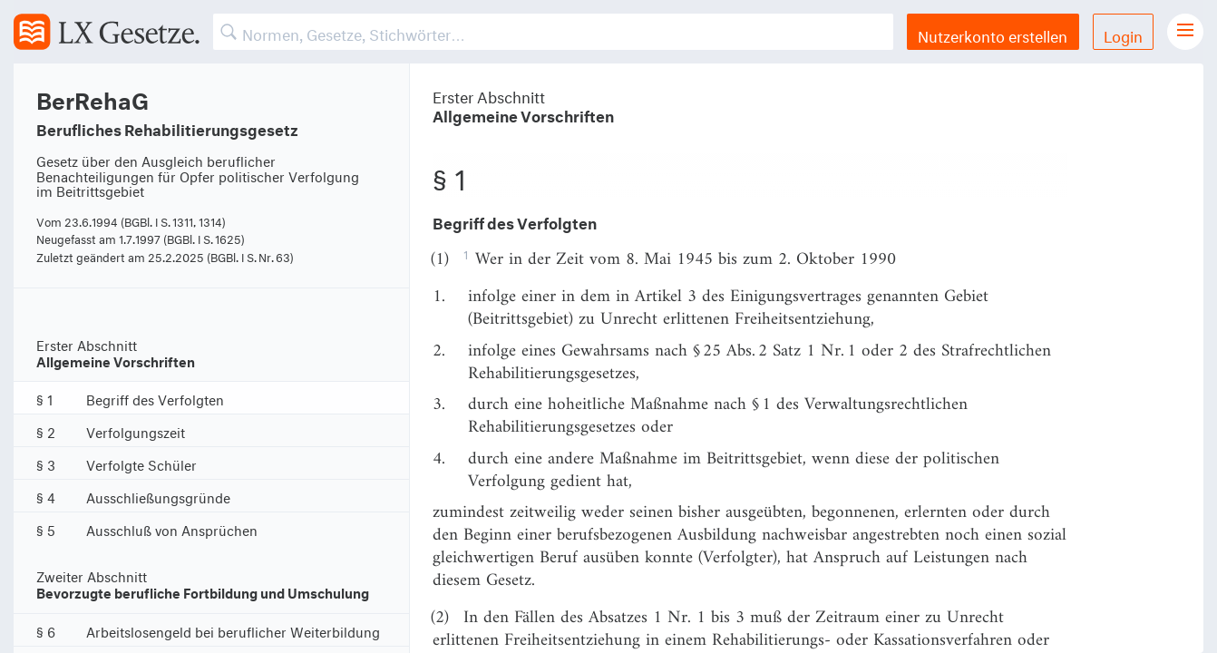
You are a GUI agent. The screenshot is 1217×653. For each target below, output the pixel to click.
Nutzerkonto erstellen (992, 34)
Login (1123, 34)
